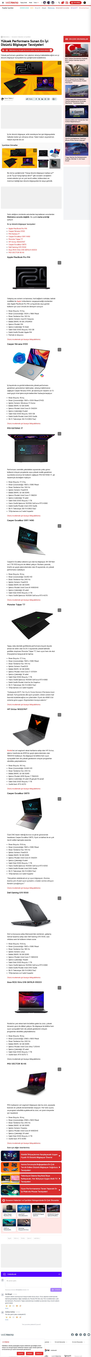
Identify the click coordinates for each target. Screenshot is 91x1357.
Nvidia (9, 750)
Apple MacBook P (15, 228)
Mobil (30, 2)
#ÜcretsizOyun (84, 8)
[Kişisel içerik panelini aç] (66, 2)
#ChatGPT (74, 8)
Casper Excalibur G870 (17, 244)
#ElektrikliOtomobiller (62, 8)
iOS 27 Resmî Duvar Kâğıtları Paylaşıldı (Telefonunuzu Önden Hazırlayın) (75, 80)
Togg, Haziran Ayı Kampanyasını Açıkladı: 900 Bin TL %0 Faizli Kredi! (76, 159)
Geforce (16, 1238)
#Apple (44, 8)
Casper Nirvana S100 (16, 231)
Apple (19, 301)
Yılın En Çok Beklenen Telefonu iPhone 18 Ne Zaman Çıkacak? (75, 139)
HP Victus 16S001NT (16, 242)
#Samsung (51, 8)
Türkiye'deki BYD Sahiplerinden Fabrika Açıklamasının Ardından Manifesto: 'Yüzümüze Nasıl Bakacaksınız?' (75, 101)
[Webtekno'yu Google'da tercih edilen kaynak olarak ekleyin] (27, 50)
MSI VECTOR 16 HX (16, 252)
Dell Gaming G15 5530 (17, 247)
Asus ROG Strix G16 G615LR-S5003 (22, 250)
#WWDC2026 (24, 8)
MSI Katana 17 (14, 234)
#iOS (31, 8)
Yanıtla (6, 1308)
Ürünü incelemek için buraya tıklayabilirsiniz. (24, 339)
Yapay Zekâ (23, 2)
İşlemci (29, 1238)
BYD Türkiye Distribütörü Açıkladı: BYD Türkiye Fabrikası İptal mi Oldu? (76, 60)
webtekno (37, 1238)
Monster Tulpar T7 (15, 239)
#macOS (37, 8)
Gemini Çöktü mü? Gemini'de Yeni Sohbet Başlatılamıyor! (76, 120)
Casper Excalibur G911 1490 (19, 236)
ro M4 (24, 228)
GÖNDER (56, 1290)
